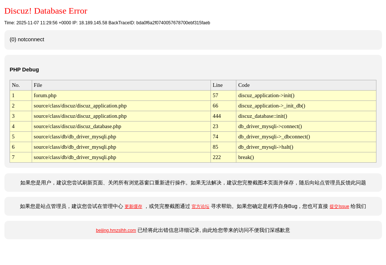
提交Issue (339, 206)
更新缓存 (133, 206)
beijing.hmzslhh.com (116, 230)
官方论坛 (200, 206)
